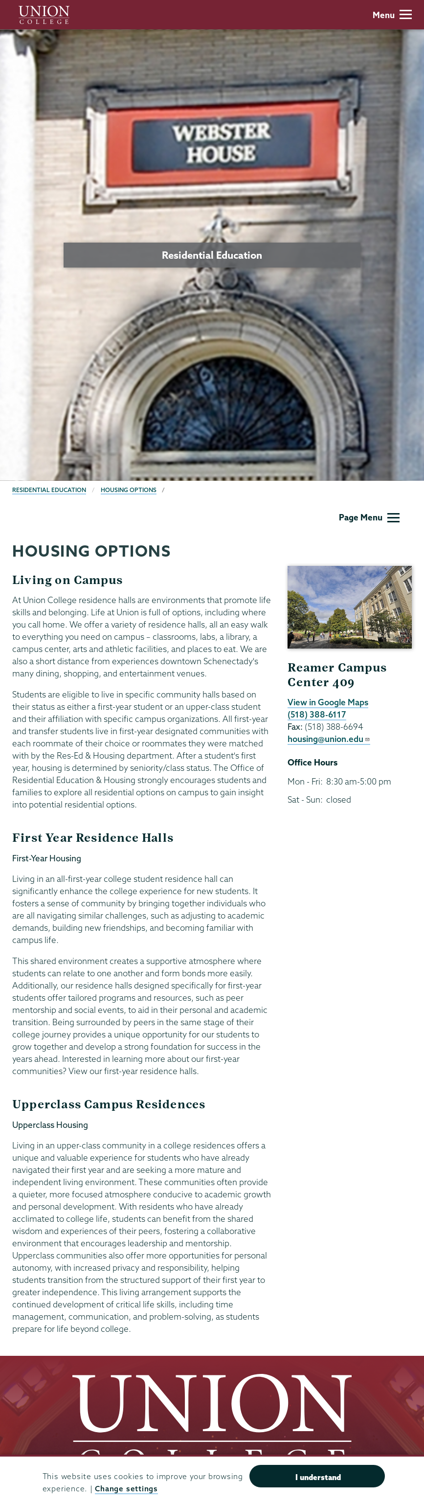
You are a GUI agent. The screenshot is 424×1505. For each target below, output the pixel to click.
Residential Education (49, 490)
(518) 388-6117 (317, 714)
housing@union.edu (329, 739)
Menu (392, 15)
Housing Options (128, 490)
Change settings (126, 1488)
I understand (318, 1477)
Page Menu (369, 517)
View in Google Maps (328, 702)
